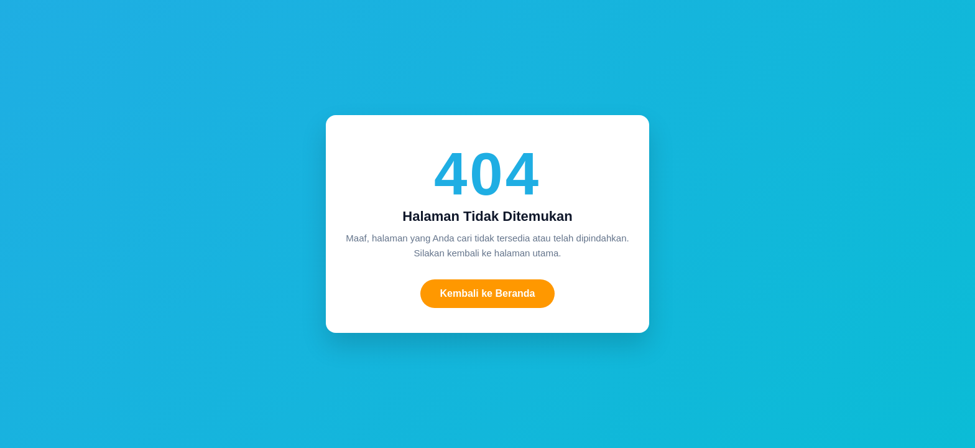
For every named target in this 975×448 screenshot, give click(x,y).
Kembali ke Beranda (487, 293)
